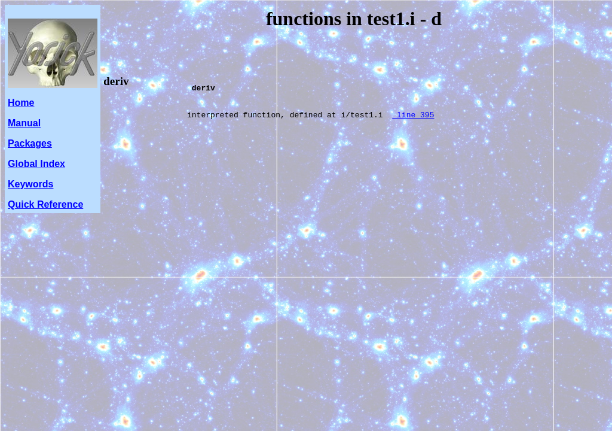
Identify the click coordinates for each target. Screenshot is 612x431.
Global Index (36, 164)
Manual (24, 123)
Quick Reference (45, 204)
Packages (30, 143)
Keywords (30, 184)
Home (21, 103)
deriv (116, 81)
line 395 (413, 123)
